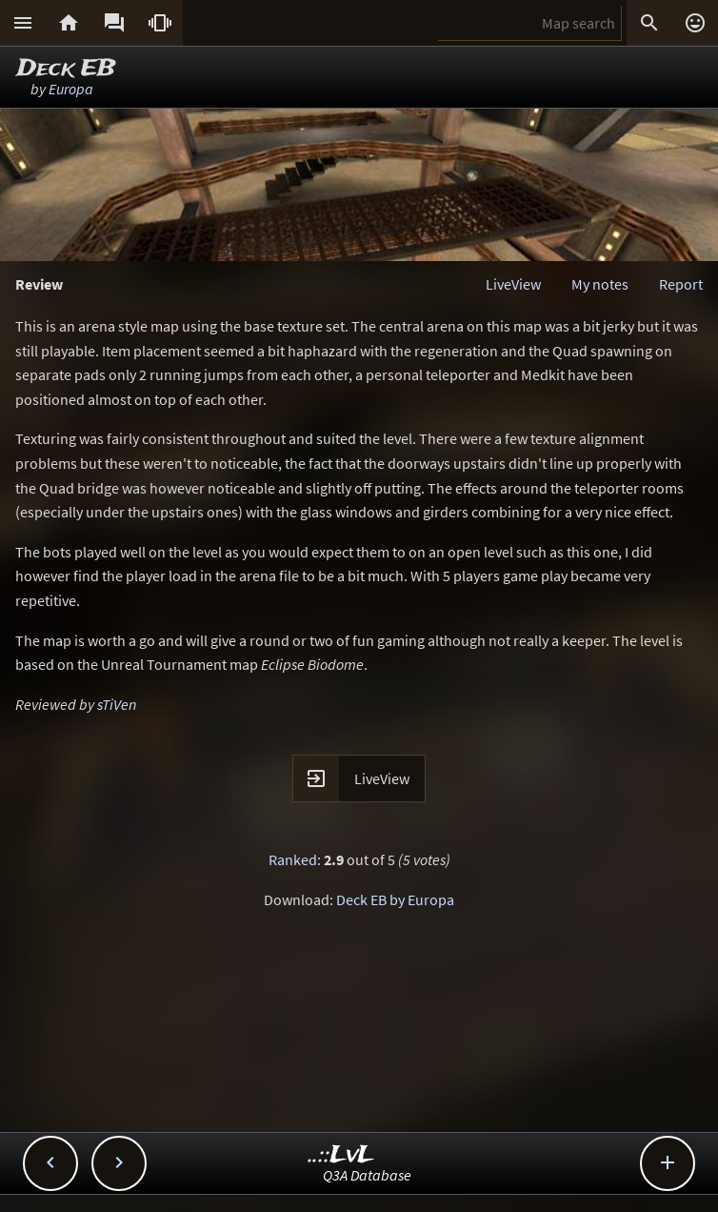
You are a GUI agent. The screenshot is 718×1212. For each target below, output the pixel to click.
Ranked (293, 859)
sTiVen (116, 704)
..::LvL (341, 1155)
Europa (71, 88)
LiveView (513, 283)
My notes (599, 283)
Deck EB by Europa (395, 899)
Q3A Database (367, 1174)
